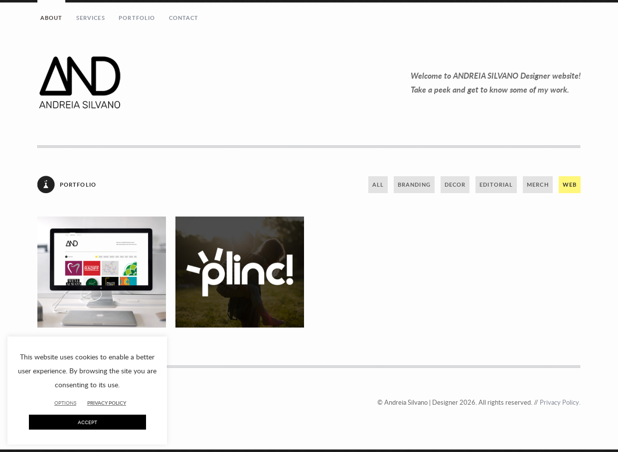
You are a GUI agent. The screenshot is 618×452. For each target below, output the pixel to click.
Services (90, 17)
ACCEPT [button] (87, 422)
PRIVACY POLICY (106, 402)
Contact (184, 17)
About (51, 17)
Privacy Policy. (560, 402)
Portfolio (137, 17)
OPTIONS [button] (65, 402)
